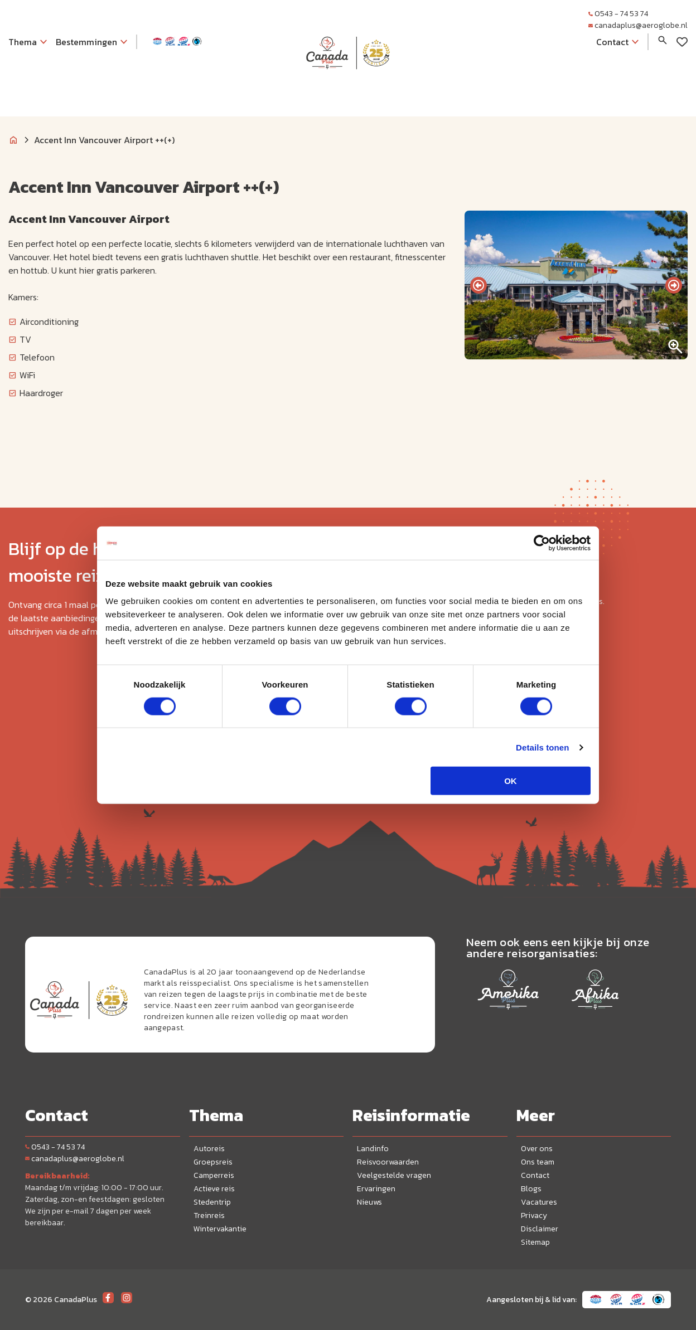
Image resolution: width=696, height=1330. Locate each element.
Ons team (537, 1162)
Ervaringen (376, 1189)
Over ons (537, 1148)
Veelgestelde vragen (394, 1175)
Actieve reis (214, 1189)
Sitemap (535, 1242)
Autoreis (209, 1148)
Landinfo (373, 1148)
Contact (535, 1175)
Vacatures (539, 1202)
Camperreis (214, 1175)
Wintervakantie (220, 1229)
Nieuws (369, 1202)
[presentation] (478, 285)
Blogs (531, 1189)
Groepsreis (213, 1162)
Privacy (534, 1215)
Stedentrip (212, 1202)
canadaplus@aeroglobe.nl (638, 25)
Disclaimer (539, 1229)
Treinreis (209, 1215)
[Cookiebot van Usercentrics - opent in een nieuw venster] (542, 542)
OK (510, 781)
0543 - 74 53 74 (618, 14)
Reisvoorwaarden (388, 1162)
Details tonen (542, 747)
